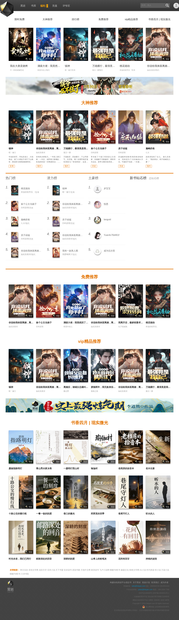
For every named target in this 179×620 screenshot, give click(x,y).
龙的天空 (43, 570)
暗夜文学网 (134, 570)
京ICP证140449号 (145, 593)
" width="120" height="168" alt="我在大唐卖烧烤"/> (21, 46)
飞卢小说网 (104, 570)
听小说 (158, 570)
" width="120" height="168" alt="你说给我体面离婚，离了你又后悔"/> (158, 48)
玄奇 (12, 166)
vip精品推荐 (131, 19)
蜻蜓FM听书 (115, 570)
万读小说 (165, 570)
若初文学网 (33, 570)
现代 (39, 166)
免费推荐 (103, 19)
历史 (94, 166)
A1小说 (143, 570)
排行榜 (75, 19)
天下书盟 (59, 570)
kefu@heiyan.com (138, 586)
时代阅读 (150, 570)
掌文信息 (24, 570)
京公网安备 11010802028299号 (155, 607)
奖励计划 (146, 582)
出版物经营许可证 (141, 597)
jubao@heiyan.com (145, 590)
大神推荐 (48, 19)
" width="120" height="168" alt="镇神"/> (75, 46)
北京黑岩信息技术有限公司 (124, 610)
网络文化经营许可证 (140, 600)
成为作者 (164, 582)
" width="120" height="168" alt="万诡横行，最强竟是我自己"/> (103, 48)
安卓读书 (68, 570)
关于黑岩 (137, 582)
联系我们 (155, 582)
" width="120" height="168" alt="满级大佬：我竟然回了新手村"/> (48, 48)
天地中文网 (85, 570)
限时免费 (20, 19)
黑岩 (7, 9)
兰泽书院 (25, 574)
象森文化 (125, 570)
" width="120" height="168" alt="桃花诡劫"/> (130, 46)
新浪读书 (95, 570)
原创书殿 (76, 570)
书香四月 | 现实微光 (159, 19)
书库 (33, 5)
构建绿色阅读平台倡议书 (120, 582)
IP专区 (66, 5)
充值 (54, 5)
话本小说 (51, 570)
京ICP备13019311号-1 (160, 593)
